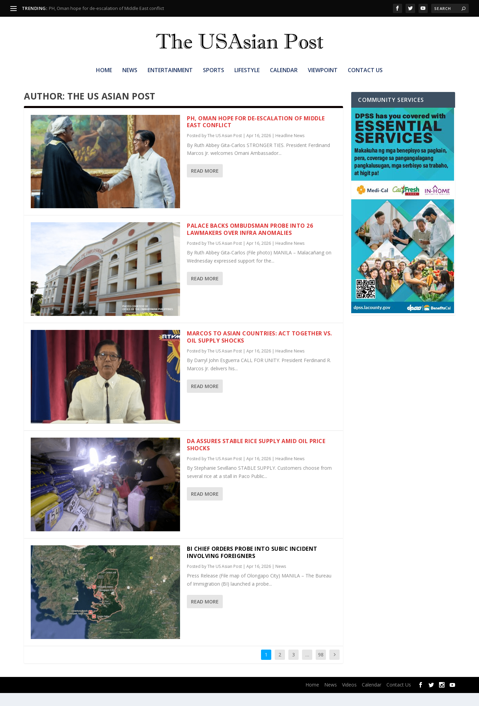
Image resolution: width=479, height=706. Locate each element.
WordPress (126, 698)
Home (104, 70)
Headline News (289, 148)
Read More (205, 184)
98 (321, 667)
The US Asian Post (224, 148)
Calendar (284, 70)
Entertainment (170, 70)
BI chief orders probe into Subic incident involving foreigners (252, 565)
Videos (349, 697)
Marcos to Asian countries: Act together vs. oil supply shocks (259, 350)
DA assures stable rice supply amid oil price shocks (256, 457)
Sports (213, 70)
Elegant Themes (68, 698)
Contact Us (365, 70)
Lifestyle (247, 70)
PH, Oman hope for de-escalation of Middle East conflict (106, 8)
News (129, 70)
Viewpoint (323, 70)
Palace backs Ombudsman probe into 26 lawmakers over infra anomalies (250, 242)
